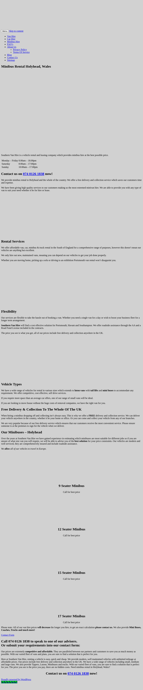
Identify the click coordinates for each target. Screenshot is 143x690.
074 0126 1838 (33, 174)
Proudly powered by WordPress (16, 679)
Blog (9, 55)
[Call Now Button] (9, 682)
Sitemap (11, 60)
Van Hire (11, 36)
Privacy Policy (20, 49)
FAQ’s (10, 44)
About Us (11, 47)
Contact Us (12, 57)
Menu (4, 31)
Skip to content (16, 31)
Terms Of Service (21, 52)
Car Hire (11, 39)
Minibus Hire (13, 41)
